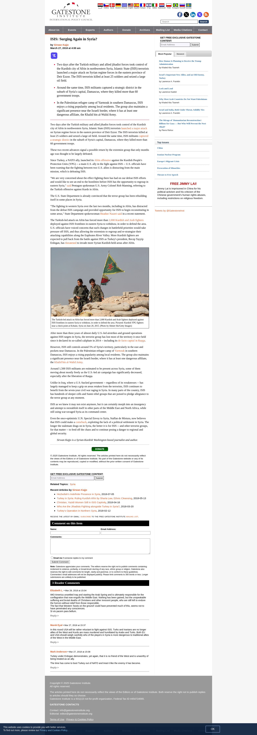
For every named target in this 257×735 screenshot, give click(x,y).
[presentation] (165, 54)
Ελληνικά (124, 8)
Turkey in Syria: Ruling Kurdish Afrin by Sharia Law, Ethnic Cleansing (94, 498)
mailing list (132, 516)
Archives (144, 29)
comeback (81, 422)
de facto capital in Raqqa (131, 340)
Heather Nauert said (111, 213)
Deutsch (118, 8)
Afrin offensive (102, 160)
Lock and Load (166, 88)
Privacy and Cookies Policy (53, 730)
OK (213, 729)
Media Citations (183, 29)
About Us (53, 29)
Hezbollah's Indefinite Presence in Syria (78, 494)
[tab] (165, 54)
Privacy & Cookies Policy (80, 719)
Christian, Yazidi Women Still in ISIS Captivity (81, 502)
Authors (108, 29)
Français (143, 8)
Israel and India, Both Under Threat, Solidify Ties (181, 110)
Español (136, 8)
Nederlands (162, 8)
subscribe (85, 516)
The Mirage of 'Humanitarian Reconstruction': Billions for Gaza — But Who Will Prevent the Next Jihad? (182, 123)
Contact (203, 29)
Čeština (106, 8)
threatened (70, 242)
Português (175, 8)
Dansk (112, 8)
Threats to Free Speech (167, 175)
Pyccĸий (182, 8)
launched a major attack (134, 128)
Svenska (188, 8)
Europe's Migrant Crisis (168, 161)
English (130, 8)
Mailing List (163, 29)
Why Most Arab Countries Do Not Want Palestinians (183, 99)
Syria (72, 484)
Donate (126, 29)
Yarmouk (120, 350)
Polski (169, 8)
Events (72, 29)
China (160, 148)
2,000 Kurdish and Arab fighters (126, 220)
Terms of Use (57, 719)
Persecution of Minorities (168, 168)
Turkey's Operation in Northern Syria (77, 510)
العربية (100, 8)
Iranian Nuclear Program (168, 154)
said (69, 185)
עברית (149, 8)
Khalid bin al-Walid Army (68, 362)
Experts (90, 29)
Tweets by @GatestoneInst (169, 210)
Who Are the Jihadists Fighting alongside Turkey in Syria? (88, 506)
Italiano (154, 8)
